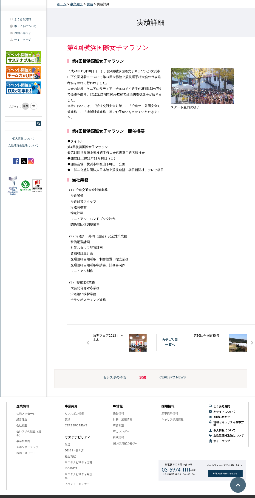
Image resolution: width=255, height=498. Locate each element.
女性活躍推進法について (23, 145)
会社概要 (21, 425)
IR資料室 (118, 425)
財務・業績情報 (122, 419)
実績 (90, 4)
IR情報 (118, 406)
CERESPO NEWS (172, 377)
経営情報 (118, 413)
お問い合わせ (22, 33)
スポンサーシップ (27, 447)
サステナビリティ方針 (78, 462)
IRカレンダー (121, 431)
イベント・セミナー (77, 484)
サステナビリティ (78, 437)
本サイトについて (25, 26)
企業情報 (22, 406)
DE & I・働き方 (74, 450)
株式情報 (118, 437)
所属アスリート (26, 453)
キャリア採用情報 (173, 419)
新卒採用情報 (170, 413)
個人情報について (23, 138)
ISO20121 (71, 468)
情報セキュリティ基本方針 (228, 424)
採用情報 (168, 406)
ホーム (61, 4)
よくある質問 (22, 19)
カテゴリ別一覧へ (170, 342)
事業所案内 (23, 441)
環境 (67, 444)
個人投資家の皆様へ (125, 443)
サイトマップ (22, 40)
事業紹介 (76, 4)
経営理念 (21, 419)
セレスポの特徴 (114, 377)
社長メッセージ (26, 413)
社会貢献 (70, 456)
